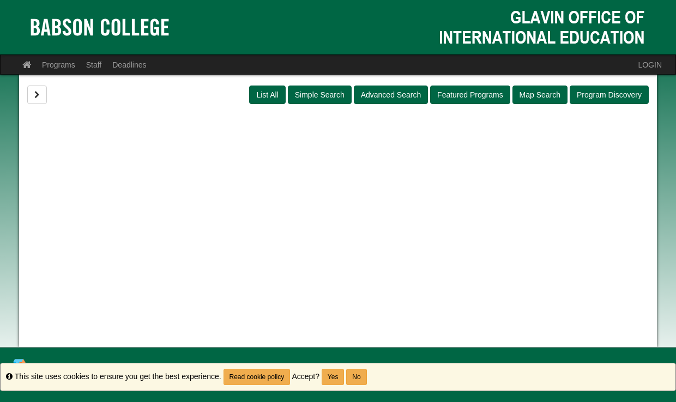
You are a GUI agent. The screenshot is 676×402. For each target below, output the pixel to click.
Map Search (540, 94)
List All (267, 94)
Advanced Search (391, 94)
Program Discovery (609, 94)
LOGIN (650, 64)
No (356, 377)
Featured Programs (470, 94)
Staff (94, 64)
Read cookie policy (257, 377)
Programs (58, 64)
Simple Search (320, 94)
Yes (333, 377)
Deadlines (129, 64)
